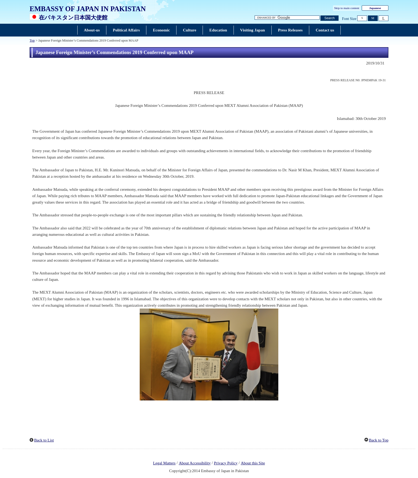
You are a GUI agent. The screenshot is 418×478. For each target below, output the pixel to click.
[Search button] (329, 18)
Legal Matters (164, 463)
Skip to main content (346, 8)
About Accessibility (195, 463)
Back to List (44, 440)
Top (32, 40)
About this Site (253, 463)
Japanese (375, 8)
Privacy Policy (226, 463)
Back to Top (378, 440)
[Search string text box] (287, 17)
